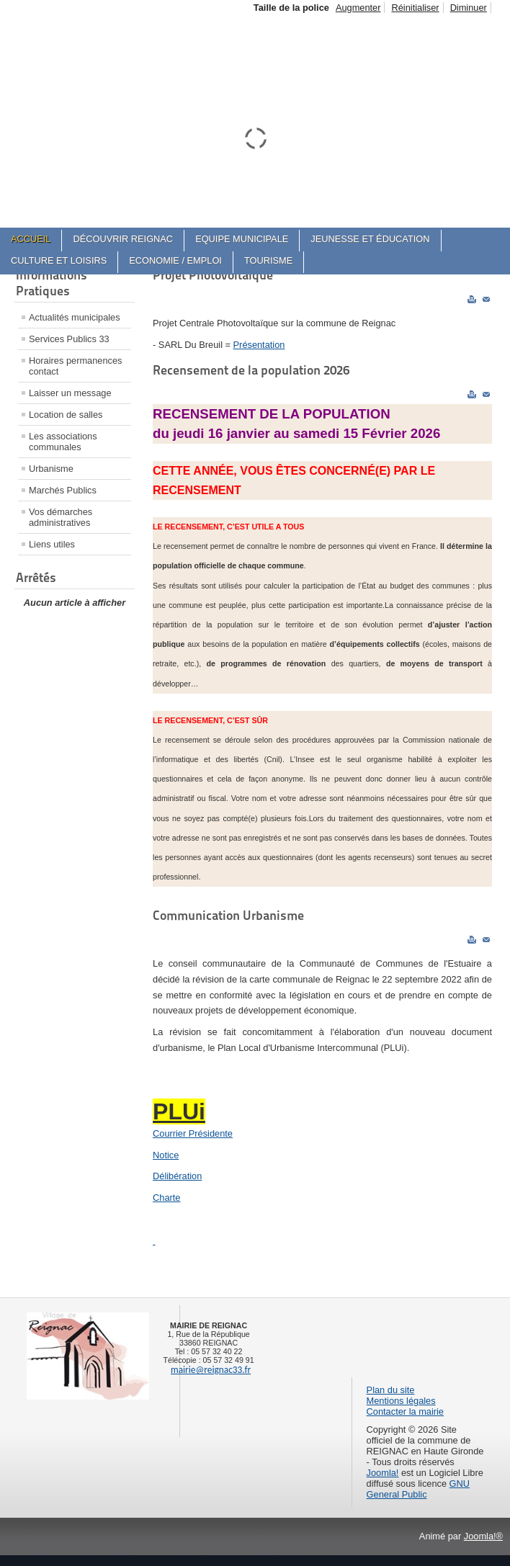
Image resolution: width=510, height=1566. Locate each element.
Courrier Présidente (193, 1133)
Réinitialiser (415, 7)
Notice (166, 1155)
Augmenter (358, 7)
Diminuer (468, 7)
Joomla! (383, 1472)
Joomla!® (483, 1536)
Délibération (177, 1176)
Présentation (259, 344)
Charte (166, 1197)
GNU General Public (418, 1489)
